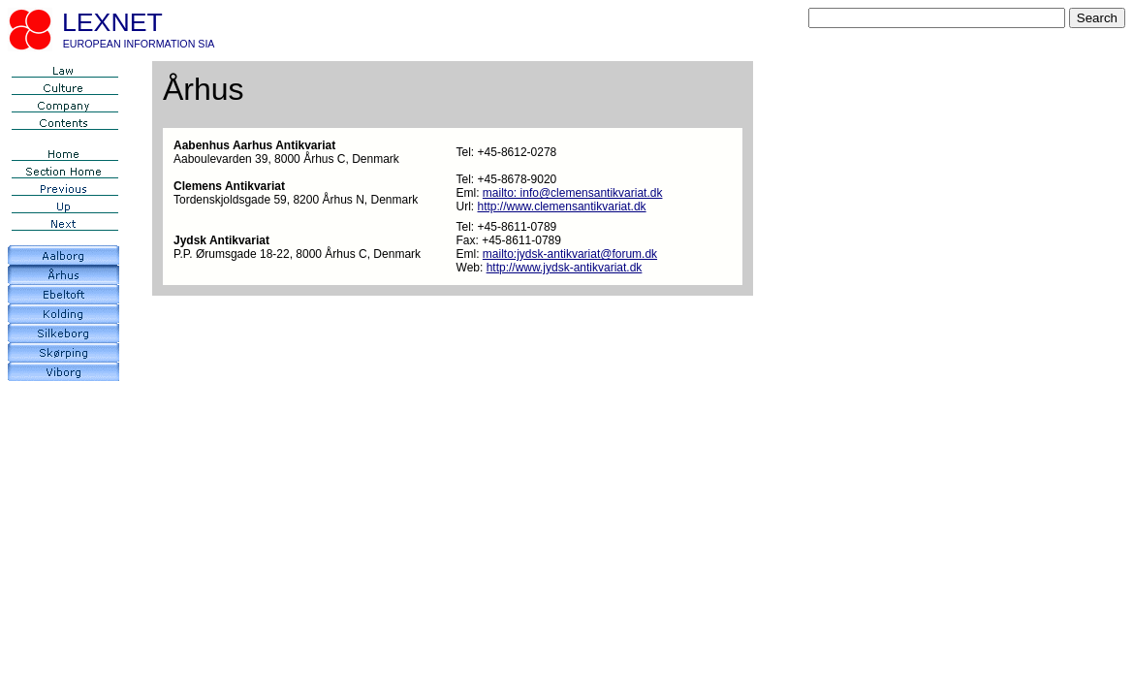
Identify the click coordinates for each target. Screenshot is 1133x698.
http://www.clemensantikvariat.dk (562, 206)
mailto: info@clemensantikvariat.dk (573, 193)
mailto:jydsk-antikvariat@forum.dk (570, 254)
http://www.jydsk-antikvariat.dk (565, 267)
